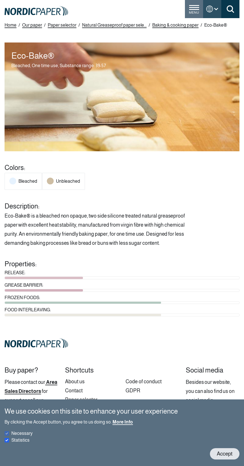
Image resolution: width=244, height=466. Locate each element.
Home (10, 25)
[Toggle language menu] (212, 9)
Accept (225, 459)
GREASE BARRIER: (24, 285)
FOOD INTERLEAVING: (28, 309)
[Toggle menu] (194, 11)
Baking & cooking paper (175, 25)
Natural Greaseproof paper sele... (114, 25)
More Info (122, 427)
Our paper (32, 25)
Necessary (22, 438)
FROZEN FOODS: (22, 297)
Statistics (20, 445)
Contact (74, 390)
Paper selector (62, 25)
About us (75, 381)
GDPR (133, 390)
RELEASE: (15, 272)
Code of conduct (144, 381)
